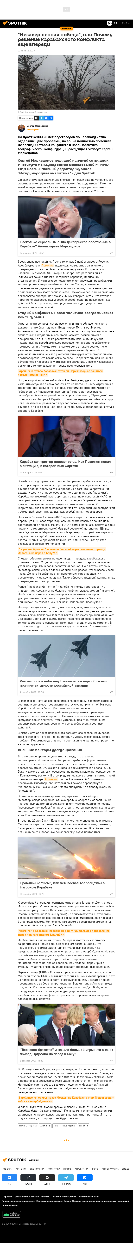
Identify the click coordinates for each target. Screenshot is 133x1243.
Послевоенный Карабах (64, 1125)
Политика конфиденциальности (18, 1201)
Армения (21, 1168)
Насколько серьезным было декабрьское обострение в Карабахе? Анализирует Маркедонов (65, 244)
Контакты (46, 1196)
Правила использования (26, 1196)
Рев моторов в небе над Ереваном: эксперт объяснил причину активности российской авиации (63, 683)
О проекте (7, 1196)
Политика (54, 1168)
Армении (48, 265)
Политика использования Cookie (53, 1201)
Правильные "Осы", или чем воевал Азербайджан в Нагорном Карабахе (62, 885)
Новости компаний (89, 1196)
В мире (67, 1168)
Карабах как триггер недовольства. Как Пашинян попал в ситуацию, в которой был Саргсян (65, 463)
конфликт (83, 1125)
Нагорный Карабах (28, 1125)
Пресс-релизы (69, 1196)
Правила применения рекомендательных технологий (100, 1201)
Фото (95, 1168)
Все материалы (33, 130)
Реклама (56, 1196)
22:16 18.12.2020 (26, 50)
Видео (126, 1168)
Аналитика (45, 1125)
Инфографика (110, 1168)
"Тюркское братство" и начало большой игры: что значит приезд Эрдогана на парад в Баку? (66, 1051)
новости (7, 1168)
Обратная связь (10, 1205)
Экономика (37, 1168)
